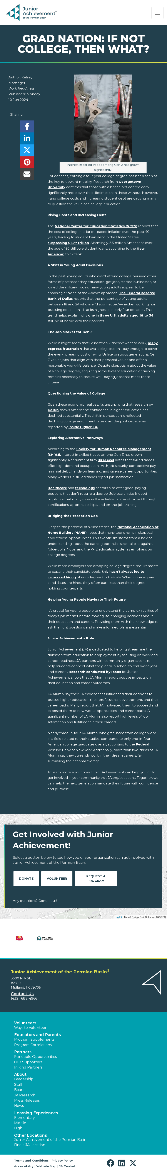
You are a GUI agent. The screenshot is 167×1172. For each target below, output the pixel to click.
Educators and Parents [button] (37, 1035)
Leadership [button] (23, 1079)
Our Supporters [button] (28, 1062)
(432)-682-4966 (24, 998)
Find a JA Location (29, 1145)
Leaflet (118, 917)
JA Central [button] (67, 1166)
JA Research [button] (24, 1095)
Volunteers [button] (25, 1023)
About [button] (20, 1074)
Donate (26, 879)
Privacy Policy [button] (62, 1160)
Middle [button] (20, 1123)
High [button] (18, 1128)
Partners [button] (23, 1052)
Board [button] (19, 1090)
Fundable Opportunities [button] (35, 1057)
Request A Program (95, 878)
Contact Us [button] (22, 994)
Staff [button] (18, 1084)
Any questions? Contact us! (35, 901)
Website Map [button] (46, 1166)
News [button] (19, 1106)
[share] (26, 127)
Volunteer (57, 879)
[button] (111, 1163)
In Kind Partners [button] (28, 1067)
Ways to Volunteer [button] (30, 1028)
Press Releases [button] (27, 1100)
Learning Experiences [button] (36, 1113)
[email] (26, 175)
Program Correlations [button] (33, 1045)
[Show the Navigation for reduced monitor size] (157, 13)
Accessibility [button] (23, 1166)
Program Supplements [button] (34, 1039)
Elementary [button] (24, 1118)
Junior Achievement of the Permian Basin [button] (50, 1140)
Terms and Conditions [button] (31, 1160)
